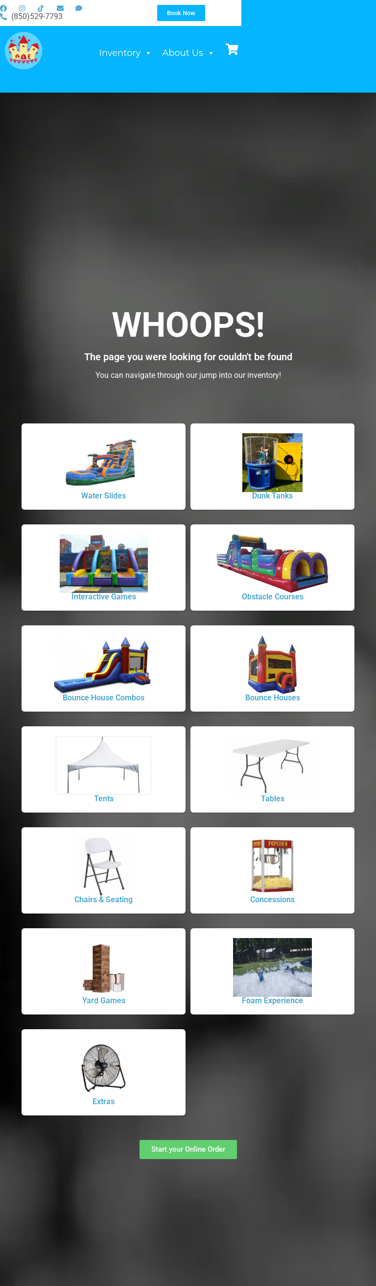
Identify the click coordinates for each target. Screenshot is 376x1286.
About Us (276, 61)
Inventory (213, 61)
